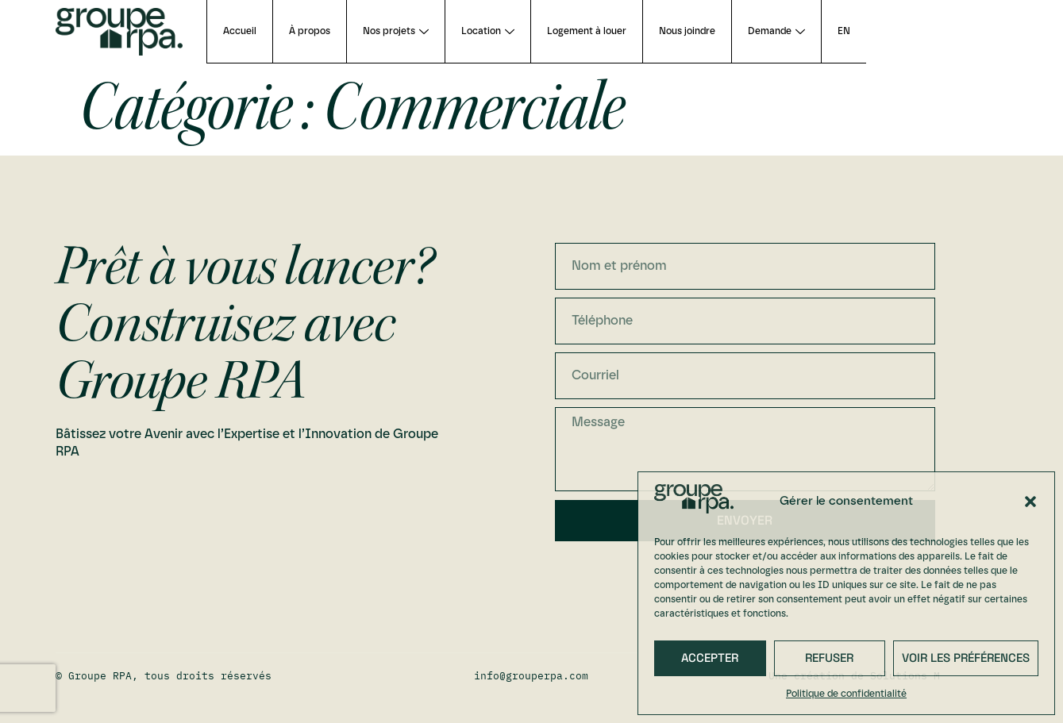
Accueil (239, 31)
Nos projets (396, 31)
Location (487, 31)
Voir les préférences (966, 657)
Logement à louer (586, 31)
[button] (1030, 502)
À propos (309, 31)
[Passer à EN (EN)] (843, 31)
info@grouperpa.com (531, 676)
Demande (776, 31)
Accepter (709, 657)
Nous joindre (687, 31)
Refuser (829, 657)
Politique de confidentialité (846, 693)
